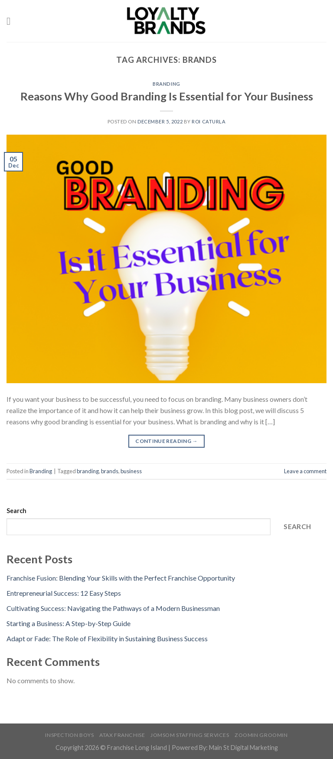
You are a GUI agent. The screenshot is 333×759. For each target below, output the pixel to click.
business (131, 471)
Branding (166, 84)
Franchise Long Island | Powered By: (158, 747)
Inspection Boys (69, 735)
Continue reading (166, 441)
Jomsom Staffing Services (189, 735)
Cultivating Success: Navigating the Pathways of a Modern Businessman (113, 608)
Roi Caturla (208, 121)
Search (16, 510)
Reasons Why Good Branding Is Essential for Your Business (166, 96)
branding (88, 471)
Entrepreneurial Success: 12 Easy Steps (64, 593)
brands (109, 471)
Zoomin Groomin (261, 735)
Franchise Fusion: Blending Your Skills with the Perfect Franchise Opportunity (121, 578)
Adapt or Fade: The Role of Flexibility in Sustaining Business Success (107, 638)
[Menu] (12, 21)
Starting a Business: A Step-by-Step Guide (69, 623)
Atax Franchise (122, 735)
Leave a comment (305, 471)
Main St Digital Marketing (243, 747)
